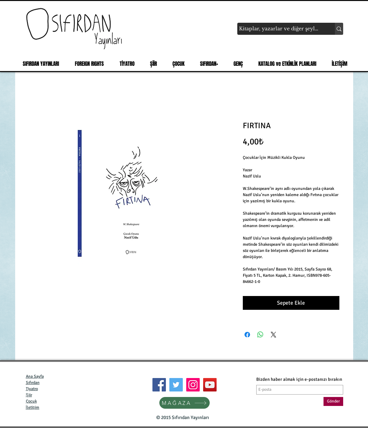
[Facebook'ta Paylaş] (247, 334)
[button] (39, 63)
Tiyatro (32, 388)
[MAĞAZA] (184, 403)
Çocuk (31, 401)
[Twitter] (176, 384)
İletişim (32, 407)
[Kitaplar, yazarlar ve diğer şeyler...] (279, 29)
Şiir (29, 395)
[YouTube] (210, 384)
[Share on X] (273, 334)
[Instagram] (193, 384)
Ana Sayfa (35, 376)
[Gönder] (333, 401)
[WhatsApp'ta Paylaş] (260, 334)
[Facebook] (159, 384)
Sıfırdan (33, 382)
